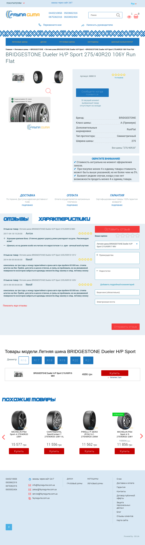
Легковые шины (21, 49)
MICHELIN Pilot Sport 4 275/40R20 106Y (19, 434)
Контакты (121, 491)
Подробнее (27, 205)
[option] (18, 77)
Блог (119, 512)
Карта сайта (122, 520)
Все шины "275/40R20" (124, 147)
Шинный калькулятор (122, 42)
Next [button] (141, 437)
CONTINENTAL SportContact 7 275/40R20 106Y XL (54, 434)
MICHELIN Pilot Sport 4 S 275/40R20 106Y (125, 434)
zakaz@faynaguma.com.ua (44, 489)
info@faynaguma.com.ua (43, 485)
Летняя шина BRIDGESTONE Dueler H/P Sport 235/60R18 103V (47, 280)
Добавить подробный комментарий (117, 284)
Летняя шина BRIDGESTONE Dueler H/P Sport (64, 49)
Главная (9, 49)
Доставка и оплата (125, 483)
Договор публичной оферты (126, 497)
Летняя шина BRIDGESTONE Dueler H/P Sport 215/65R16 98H (47, 229)
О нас (119, 478)
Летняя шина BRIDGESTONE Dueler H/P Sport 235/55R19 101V (47, 255)
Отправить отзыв (125, 326)
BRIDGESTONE (37, 49)
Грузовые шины (74, 483)
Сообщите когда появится (92, 93)
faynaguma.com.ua (41, 498)
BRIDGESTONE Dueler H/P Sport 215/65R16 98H (52, 374)
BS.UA (136, 536)
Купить (115, 373)
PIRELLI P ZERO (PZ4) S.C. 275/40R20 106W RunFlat (89, 434)
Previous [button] (3, 437)
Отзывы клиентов (125, 516)
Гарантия (121, 487)
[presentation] (116, 314)
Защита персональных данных (123, 505)
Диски (70, 478)
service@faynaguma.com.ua (44, 493)
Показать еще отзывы (15, 305)
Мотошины (92, 478)
